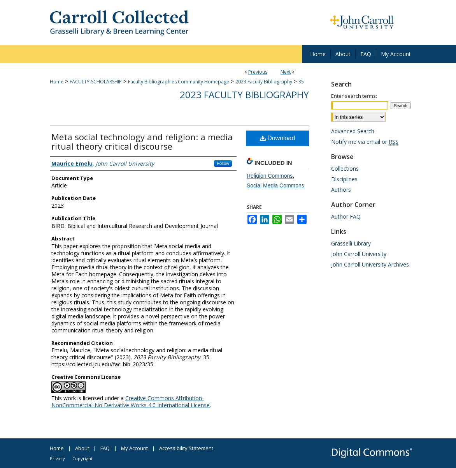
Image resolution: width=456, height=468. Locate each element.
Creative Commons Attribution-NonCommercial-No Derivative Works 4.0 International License (130, 401)
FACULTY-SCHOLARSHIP (96, 81)
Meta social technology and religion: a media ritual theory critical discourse (142, 141)
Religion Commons (270, 176)
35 (301, 81)
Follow (223, 163)
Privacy (57, 458)
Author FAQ (346, 216)
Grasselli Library (351, 243)
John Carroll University (358, 254)
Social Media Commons (275, 185)
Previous (257, 72)
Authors (341, 189)
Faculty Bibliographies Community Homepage (178, 81)
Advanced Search (352, 131)
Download (277, 138)
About (82, 448)
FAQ (105, 448)
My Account (134, 448)
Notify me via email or (364, 141)
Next (286, 72)
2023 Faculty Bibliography (263, 81)
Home (56, 81)
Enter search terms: (354, 95)
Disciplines (344, 179)
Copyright (82, 458)
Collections (345, 168)
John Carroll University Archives (370, 264)
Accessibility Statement (186, 448)
